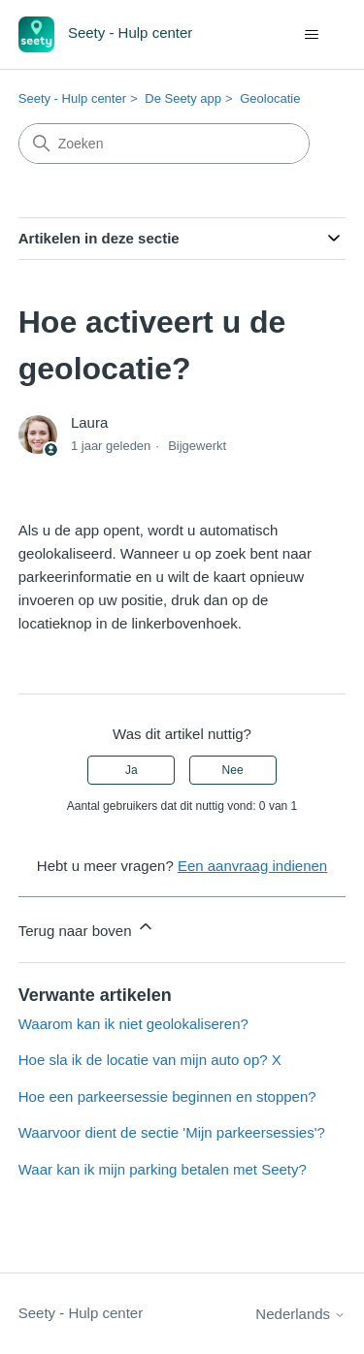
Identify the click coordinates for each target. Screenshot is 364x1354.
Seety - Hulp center (72, 98)
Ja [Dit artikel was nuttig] (131, 770)
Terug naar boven (86, 928)
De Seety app (183, 98)
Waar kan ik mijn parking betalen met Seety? (162, 1169)
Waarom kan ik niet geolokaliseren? (133, 1024)
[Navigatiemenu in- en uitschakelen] (311, 34)
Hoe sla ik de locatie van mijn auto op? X (149, 1059)
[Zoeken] (164, 143)
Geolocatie (270, 98)
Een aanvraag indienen (252, 865)
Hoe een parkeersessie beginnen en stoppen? (167, 1096)
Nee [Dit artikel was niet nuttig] (233, 770)
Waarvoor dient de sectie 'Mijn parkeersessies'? (171, 1132)
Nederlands (300, 1314)
